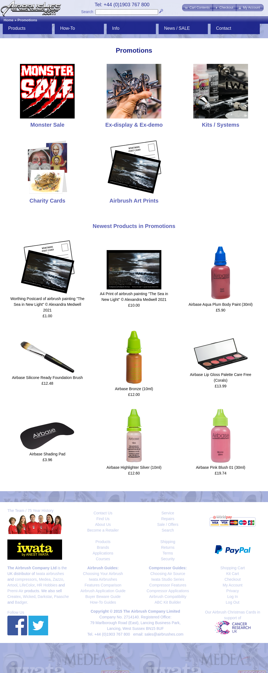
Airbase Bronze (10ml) (134, 389)
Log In (232, 596)
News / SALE (177, 28)
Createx (14, 596)
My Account (232, 585)
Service (167, 513)
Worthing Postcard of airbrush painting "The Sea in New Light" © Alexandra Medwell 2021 (47, 304)
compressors (26, 579)
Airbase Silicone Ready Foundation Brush (47, 377)
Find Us (102, 519)
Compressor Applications (168, 591)
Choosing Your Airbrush (103, 573)
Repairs (167, 519)
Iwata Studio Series (167, 579)
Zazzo (58, 579)
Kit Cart (232, 573)
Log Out (233, 602)
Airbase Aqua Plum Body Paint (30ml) (221, 304)
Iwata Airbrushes (103, 579)
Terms (167, 553)
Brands (103, 547)
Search (87, 12)
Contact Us (103, 513)
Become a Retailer (103, 530)
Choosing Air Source (167, 573)
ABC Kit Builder (168, 602)
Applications (103, 553)
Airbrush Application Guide (103, 591)
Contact (223, 28)
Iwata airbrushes (50, 573)
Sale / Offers (168, 524)
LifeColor (26, 585)
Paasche (61, 596)
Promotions (27, 20)
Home (8, 20)
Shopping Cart (232, 568)
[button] (197, 7)
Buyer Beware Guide (103, 596)
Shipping (167, 541)
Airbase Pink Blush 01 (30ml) (220, 467)
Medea (45, 579)
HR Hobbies (47, 585)
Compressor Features (167, 585)
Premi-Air (15, 591)
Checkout (233, 579)
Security (168, 559)
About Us (103, 524)
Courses (103, 559)
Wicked (29, 596)
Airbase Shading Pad (48, 454)
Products (16, 28)
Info (116, 28)
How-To (67, 28)
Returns (167, 547)
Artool (12, 585)
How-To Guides (103, 602)
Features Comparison (103, 585)
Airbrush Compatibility (167, 596)
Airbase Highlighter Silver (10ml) (134, 467)
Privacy (232, 591)
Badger (21, 602)
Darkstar (45, 596)
